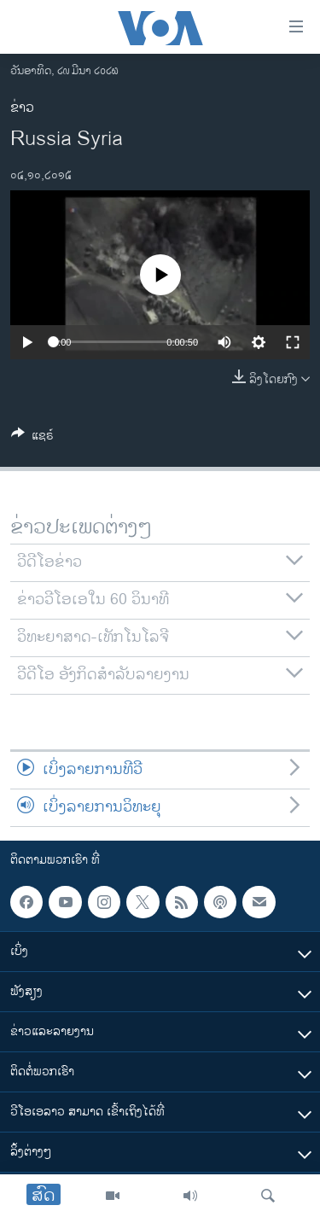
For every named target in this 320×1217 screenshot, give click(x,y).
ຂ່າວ (22, 107)
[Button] (32, 438)
